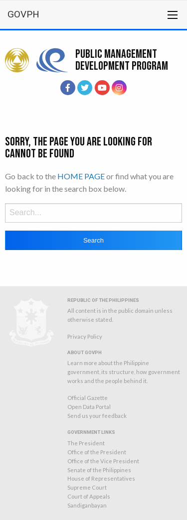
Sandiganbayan (87, 505)
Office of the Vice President (103, 461)
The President (86, 443)
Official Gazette (87, 397)
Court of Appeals (88, 496)
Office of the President (96, 452)
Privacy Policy (84, 336)
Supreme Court (87, 487)
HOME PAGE (81, 176)
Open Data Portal (89, 406)
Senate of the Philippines (99, 470)
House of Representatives (101, 478)
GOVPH (23, 14)
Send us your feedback (97, 415)
